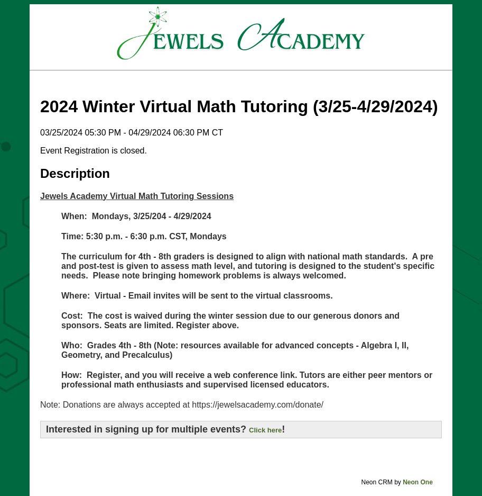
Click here (265, 430)
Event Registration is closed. (93, 150)
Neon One (418, 482)
